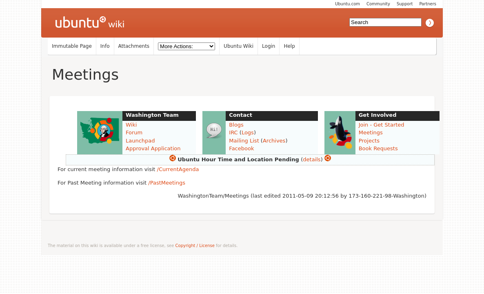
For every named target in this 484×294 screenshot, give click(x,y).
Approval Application (153, 148)
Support (405, 4)
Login (268, 46)
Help (289, 46)
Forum (134, 132)
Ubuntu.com (347, 4)
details (311, 159)
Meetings (85, 74)
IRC (233, 132)
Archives (274, 141)
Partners (427, 4)
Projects (369, 141)
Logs (248, 132)
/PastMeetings (166, 183)
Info (105, 46)
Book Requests (378, 148)
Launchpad (140, 141)
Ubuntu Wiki (238, 46)
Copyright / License (195, 245)
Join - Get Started (381, 125)
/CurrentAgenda (178, 169)
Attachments (134, 46)
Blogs (236, 125)
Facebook (241, 148)
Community (378, 4)
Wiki (131, 125)
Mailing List (244, 141)
